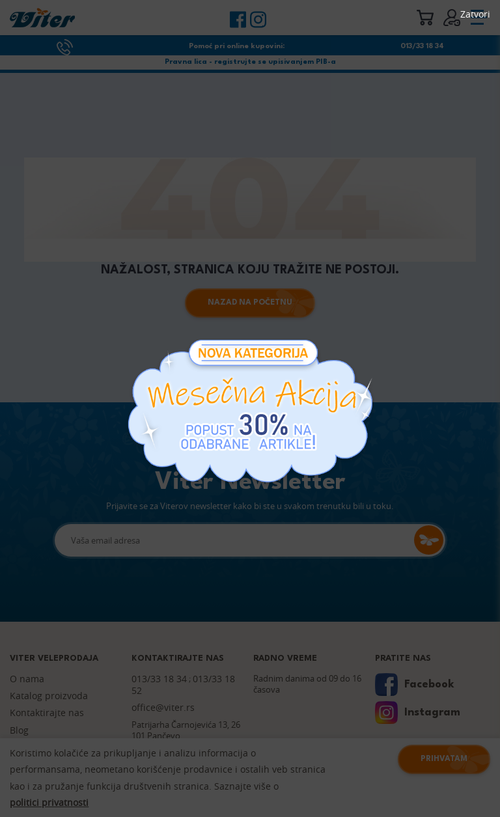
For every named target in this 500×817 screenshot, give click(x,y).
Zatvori (475, 14)
